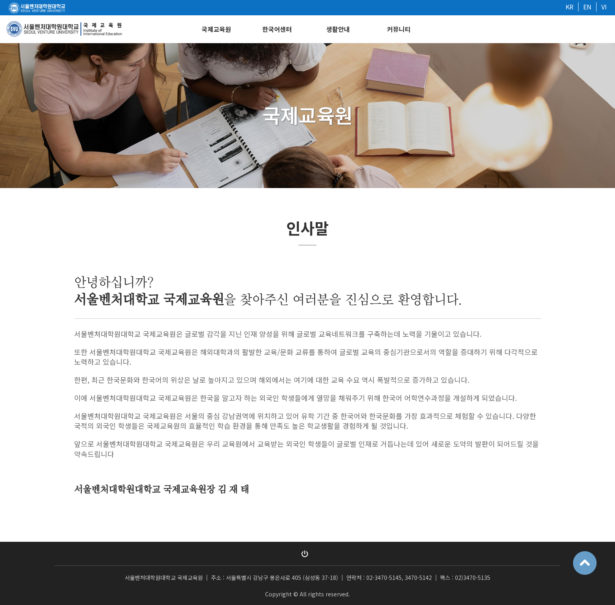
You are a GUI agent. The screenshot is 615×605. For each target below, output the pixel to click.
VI (604, 6)
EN (587, 6)
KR (569, 6)
